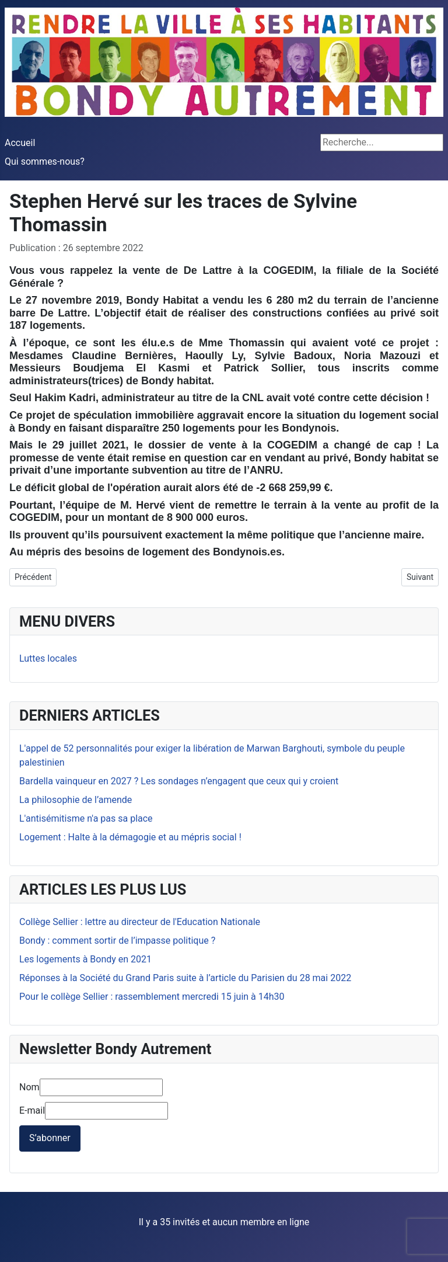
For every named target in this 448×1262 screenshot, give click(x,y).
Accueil (20, 142)
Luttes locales (48, 658)
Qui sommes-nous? (45, 161)
